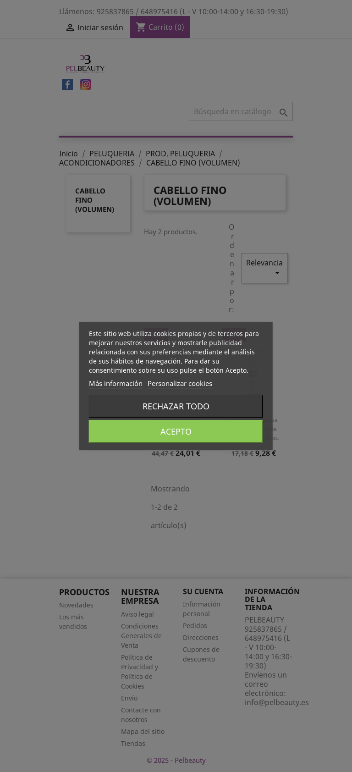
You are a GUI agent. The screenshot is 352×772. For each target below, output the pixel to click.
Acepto (176, 431)
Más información (116, 383)
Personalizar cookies (180, 383)
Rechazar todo (176, 406)
